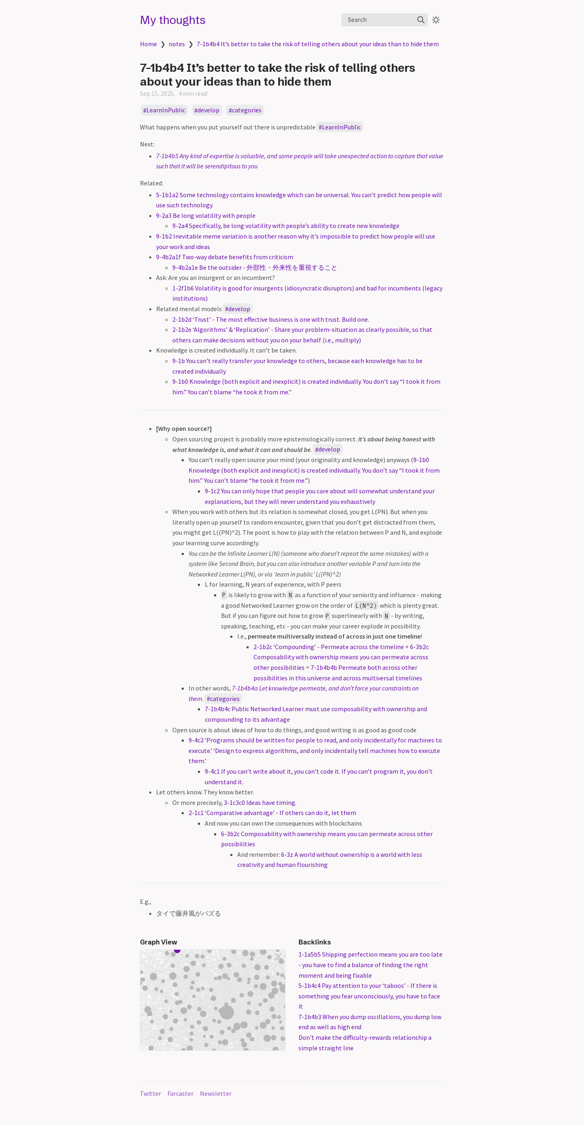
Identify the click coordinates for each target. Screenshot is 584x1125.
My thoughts (173, 20)
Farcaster (180, 1093)
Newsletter (216, 1093)
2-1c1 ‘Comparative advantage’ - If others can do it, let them (272, 813)
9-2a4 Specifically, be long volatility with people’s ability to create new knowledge (285, 226)
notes (177, 44)
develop (208, 110)
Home (148, 44)
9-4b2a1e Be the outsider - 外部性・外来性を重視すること (254, 267)
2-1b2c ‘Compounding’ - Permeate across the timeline (328, 647)
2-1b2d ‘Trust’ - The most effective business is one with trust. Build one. (270, 319)
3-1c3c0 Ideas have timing (259, 802)
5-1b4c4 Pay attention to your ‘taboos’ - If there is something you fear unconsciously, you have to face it (369, 995)
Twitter (150, 1093)
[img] (421, 20)
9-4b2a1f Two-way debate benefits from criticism (224, 257)
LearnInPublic (165, 110)
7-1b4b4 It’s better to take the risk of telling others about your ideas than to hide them (318, 44)
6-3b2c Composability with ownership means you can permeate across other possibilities (341, 657)
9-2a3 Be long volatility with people (206, 215)
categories (247, 110)
